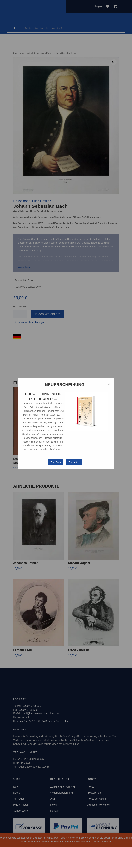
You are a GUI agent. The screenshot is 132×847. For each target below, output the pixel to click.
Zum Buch (55, 462)
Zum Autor (73, 462)
